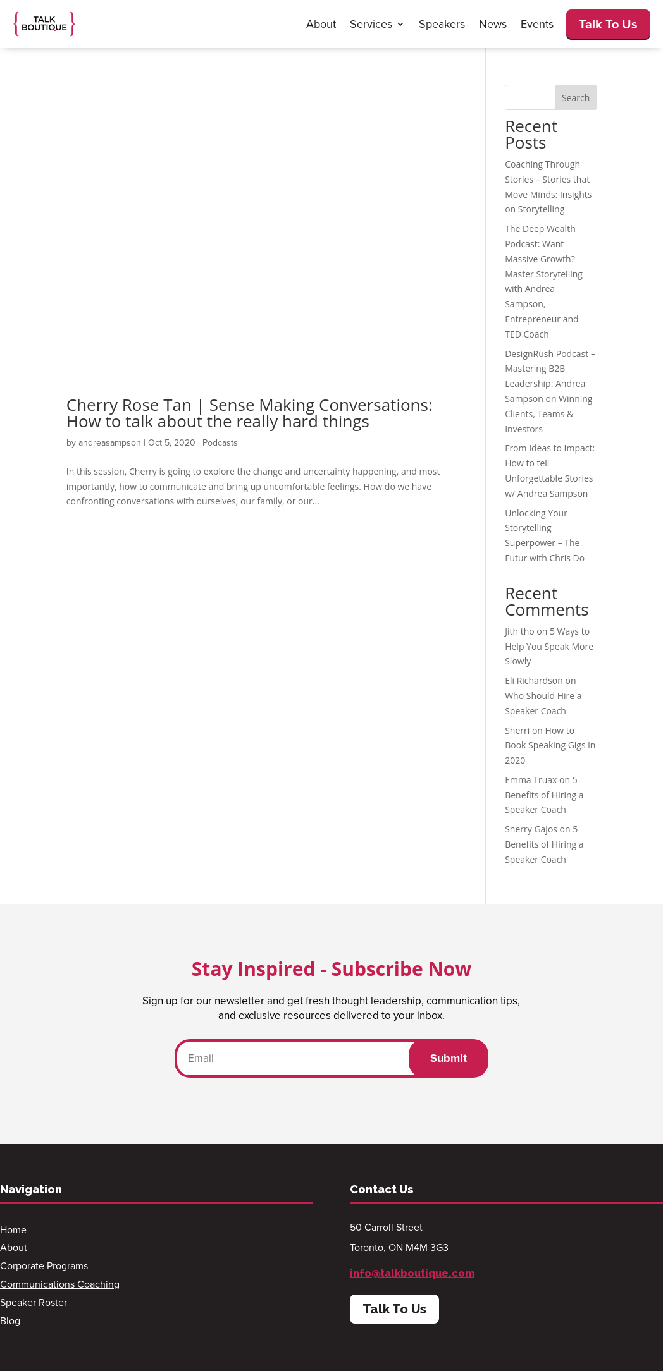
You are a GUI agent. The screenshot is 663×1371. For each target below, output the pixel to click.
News (493, 24)
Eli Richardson (534, 680)
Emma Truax (531, 780)
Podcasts (220, 442)
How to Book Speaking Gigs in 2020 (550, 745)
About (321, 24)
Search (576, 98)
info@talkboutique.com (412, 1273)
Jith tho (520, 631)
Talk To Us (608, 24)
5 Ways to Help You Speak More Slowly (549, 646)
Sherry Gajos (531, 829)
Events (537, 24)
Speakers (442, 24)
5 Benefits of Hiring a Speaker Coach (544, 795)
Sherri (517, 730)
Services (371, 24)
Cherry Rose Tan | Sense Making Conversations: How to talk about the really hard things (249, 412)
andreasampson (109, 442)
